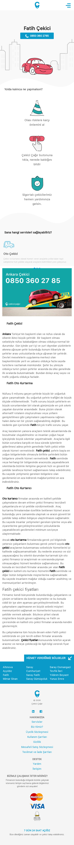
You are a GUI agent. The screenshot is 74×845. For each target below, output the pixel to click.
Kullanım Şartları (37, 736)
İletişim (37, 768)
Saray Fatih (33, 674)
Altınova (8, 667)
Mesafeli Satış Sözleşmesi (37, 746)
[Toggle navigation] (69, 5)
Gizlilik (37, 741)
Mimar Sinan (10, 678)
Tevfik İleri (56, 670)
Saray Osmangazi (60, 667)
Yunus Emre (57, 678)
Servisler (37, 721)
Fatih (6, 674)
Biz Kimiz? (37, 726)
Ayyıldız (7, 670)
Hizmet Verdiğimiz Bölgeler (49, 658)
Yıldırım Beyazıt (59, 674)
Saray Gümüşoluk (36, 678)
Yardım (37, 763)
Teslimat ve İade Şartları (37, 751)
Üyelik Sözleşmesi (37, 731)
